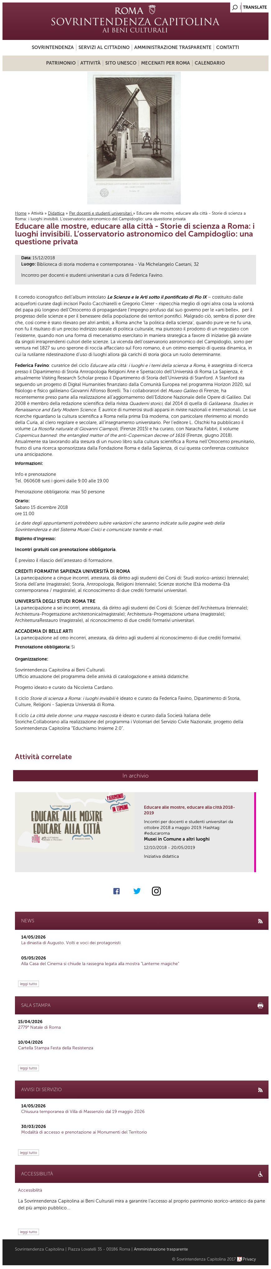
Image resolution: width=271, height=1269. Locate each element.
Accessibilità (30, 1190)
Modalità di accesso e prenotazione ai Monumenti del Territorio (84, 1132)
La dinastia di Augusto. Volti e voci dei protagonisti (71, 942)
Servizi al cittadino (104, 47)
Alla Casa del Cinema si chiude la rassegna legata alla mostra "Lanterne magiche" (100, 963)
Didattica (56, 213)
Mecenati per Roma (165, 63)
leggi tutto (28, 984)
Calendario (210, 63)
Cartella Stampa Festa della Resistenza (55, 1048)
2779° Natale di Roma (39, 1027)
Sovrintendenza (53, 47)
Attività (90, 63)
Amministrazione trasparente (173, 47)
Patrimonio (61, 63)
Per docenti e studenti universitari (101, 213)
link (251, 865)
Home (20, 213)
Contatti (227, 47)
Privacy (249, 1259)
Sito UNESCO (120, 63)
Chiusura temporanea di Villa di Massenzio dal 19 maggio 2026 (83, 1111)
